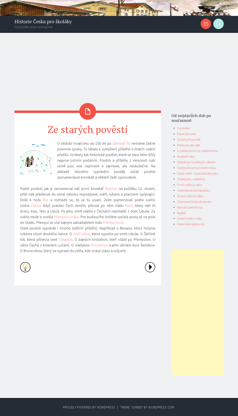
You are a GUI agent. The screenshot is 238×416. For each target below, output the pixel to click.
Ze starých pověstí (188, 140)
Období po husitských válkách (196, 162)
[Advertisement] (119, 64)
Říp (45, 199)
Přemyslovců (113, 222)
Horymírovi (99, 245)
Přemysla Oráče (66, 216)
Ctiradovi (65, 239)
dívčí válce (81, 233)
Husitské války (186, 156)
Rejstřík (181, 213)
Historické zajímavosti (191, 224)
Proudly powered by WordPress (89, 407)
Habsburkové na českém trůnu (196, 168)
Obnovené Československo (194, 202)
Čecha (36, 205)
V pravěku (183, 128)
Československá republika (193, 190)
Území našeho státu (189, 218)
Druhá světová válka (190, 196)
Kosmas (111, 188)
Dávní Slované (186, 134)
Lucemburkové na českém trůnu (197, 151)
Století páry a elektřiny (191, 179)
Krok (129, 205)
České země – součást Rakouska (197, 173)
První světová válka (189, 185)
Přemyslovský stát (188, 145)
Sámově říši (121, 143)
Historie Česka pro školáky (43, 21)
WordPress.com (161, 407)
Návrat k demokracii (190, 207)
